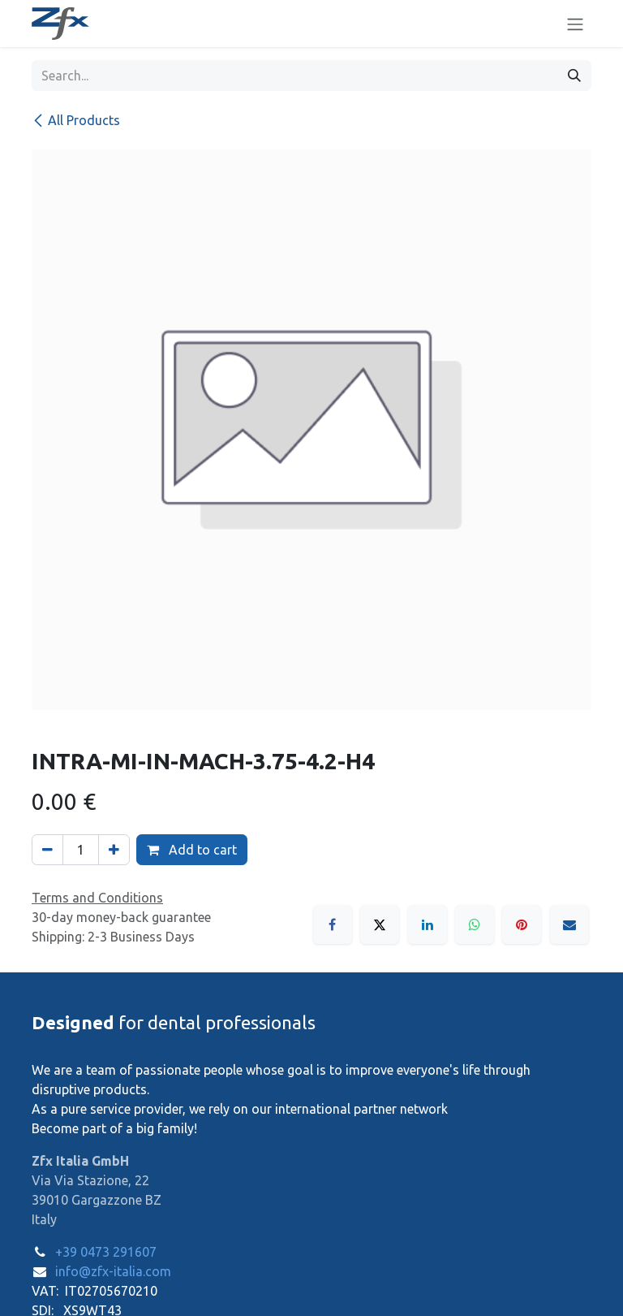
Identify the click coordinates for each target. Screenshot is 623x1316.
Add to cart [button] (192, 849)
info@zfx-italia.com (113, 1271)
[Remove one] (47, 849)
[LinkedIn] (427, 924)
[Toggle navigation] (575, 23)
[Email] (569, 924)
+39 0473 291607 (106, 1252)
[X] (379, 924)
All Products (76, 120)
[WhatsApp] (474, 924)
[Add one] (114, 849)
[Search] (574, 75)
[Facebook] (332, 924)
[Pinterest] (521, 924)
